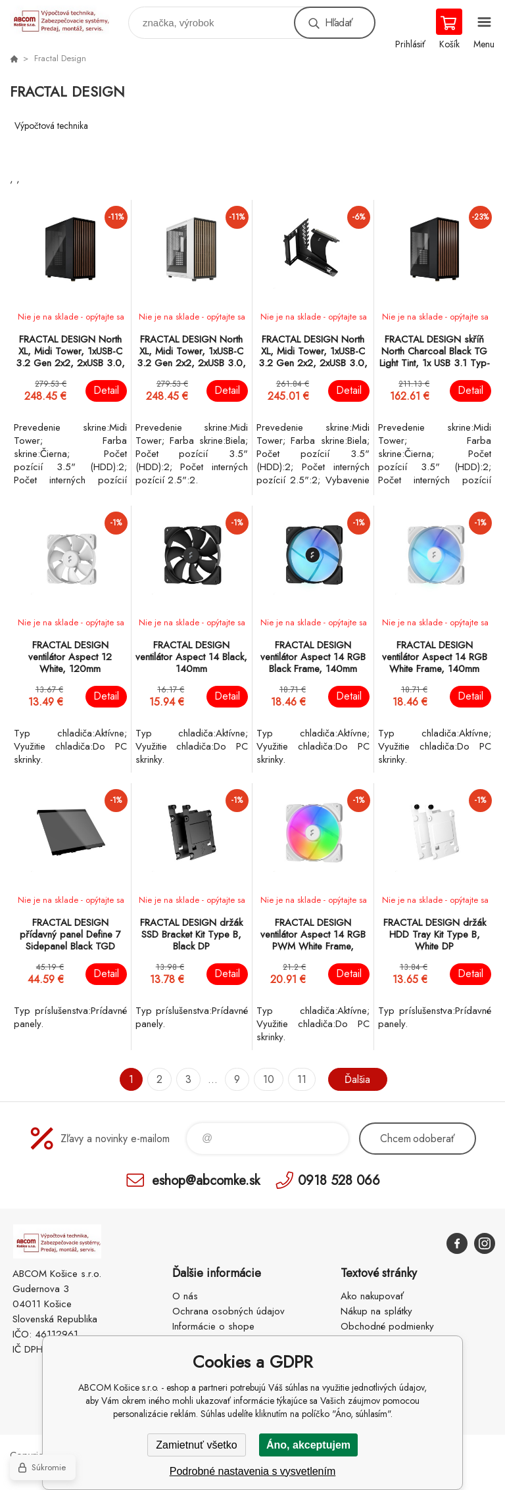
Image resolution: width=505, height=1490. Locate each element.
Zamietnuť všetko (196, 1445)
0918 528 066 (339, 1180)
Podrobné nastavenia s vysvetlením (253, 1471)
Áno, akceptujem (308, 1445)
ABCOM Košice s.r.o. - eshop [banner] (68, 19)
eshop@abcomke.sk (206, 1180)
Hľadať (338, 22)
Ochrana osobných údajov (228, 1311)
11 (301, 1079)
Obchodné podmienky (387, 1326)
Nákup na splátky (376, 1311)
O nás (185, 1296)
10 (268, 1079)
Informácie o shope (213, 1326)
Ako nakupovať (372, 1296)
